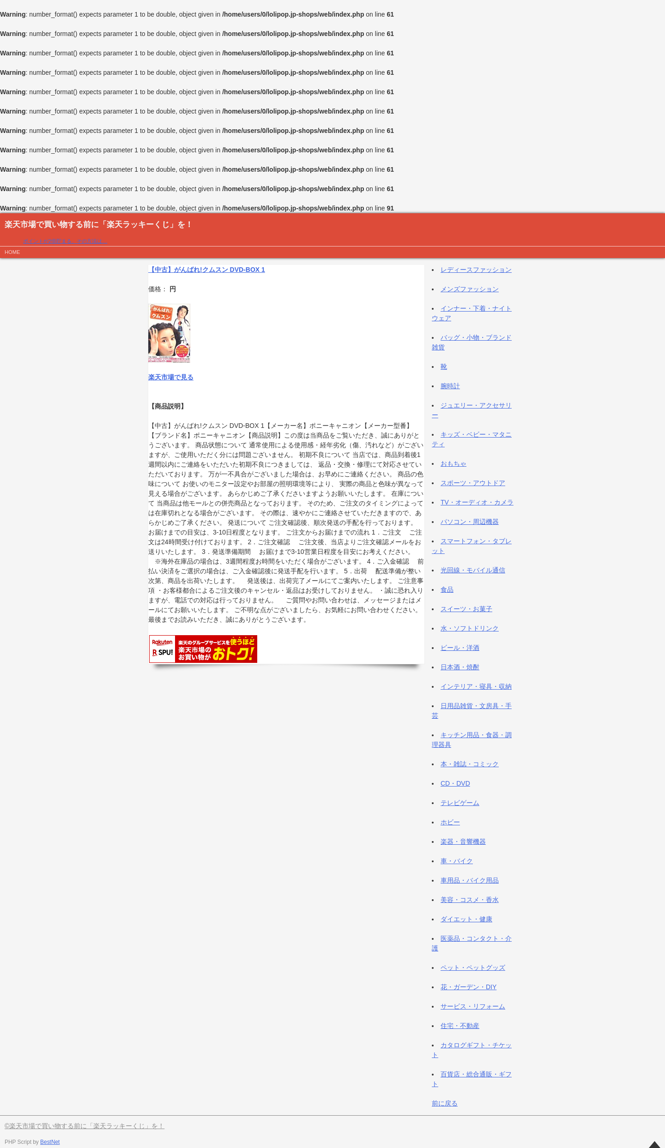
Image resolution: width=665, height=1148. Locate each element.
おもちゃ (453, 463)
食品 (447, 589)
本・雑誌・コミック (470, 764)
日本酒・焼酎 (460, 667)
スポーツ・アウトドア (473, 483)
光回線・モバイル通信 (473, 570)
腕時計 (450, 386)
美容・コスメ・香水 (470, 899)
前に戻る (445, 1103)
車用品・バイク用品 (470, 880)
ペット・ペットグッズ (473, 967)
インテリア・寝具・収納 (476, 686)
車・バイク (457, 861)
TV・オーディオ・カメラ (477, 502)
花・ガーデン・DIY (468, 987)
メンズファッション (470, 289)
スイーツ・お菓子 (466, 609)
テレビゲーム (460, 802)
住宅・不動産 (460, 1025)
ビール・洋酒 (460, 647)
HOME (12, 252)
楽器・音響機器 (463, 841)
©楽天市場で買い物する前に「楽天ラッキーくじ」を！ (84, 1126)
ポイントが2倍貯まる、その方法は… (65, 241)
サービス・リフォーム (473, 1006)
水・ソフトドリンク (470, 628)
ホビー (450, 822)
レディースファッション (476, 269)
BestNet (50, 1142)
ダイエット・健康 (466, 919)
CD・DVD (455, 783)
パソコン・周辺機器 (470, 521)
